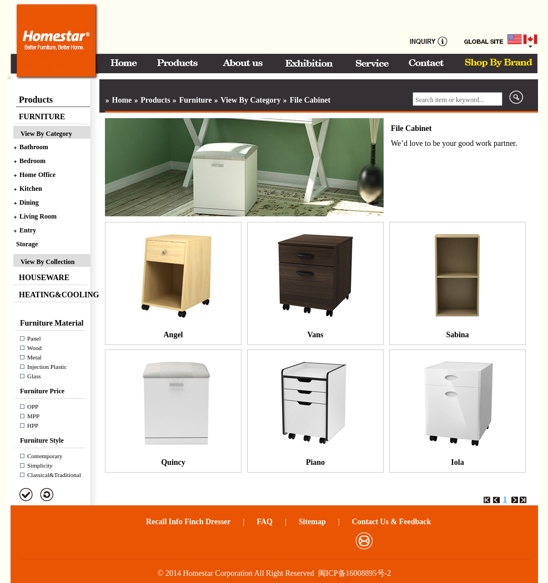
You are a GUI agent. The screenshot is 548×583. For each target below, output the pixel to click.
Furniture (195, 100)
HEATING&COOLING (55, 295)
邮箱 (364, 541)
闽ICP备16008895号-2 (354, 573)
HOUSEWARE (44, 277)
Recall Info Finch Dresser (188, 522)
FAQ (265, 522)
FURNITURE (42, 117)
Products (155, 100)
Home (122, 100)
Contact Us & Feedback (391, 522)
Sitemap (312, 522)
